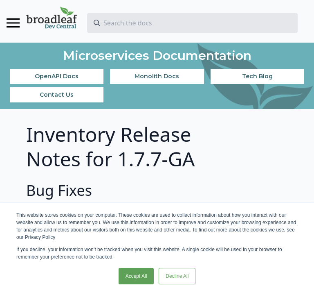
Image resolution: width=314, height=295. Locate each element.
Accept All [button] (136, 276)
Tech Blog (257, 76)
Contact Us (57, 94)
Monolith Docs (157, 76)
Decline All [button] (177, 276)
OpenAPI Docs (56, 76)
